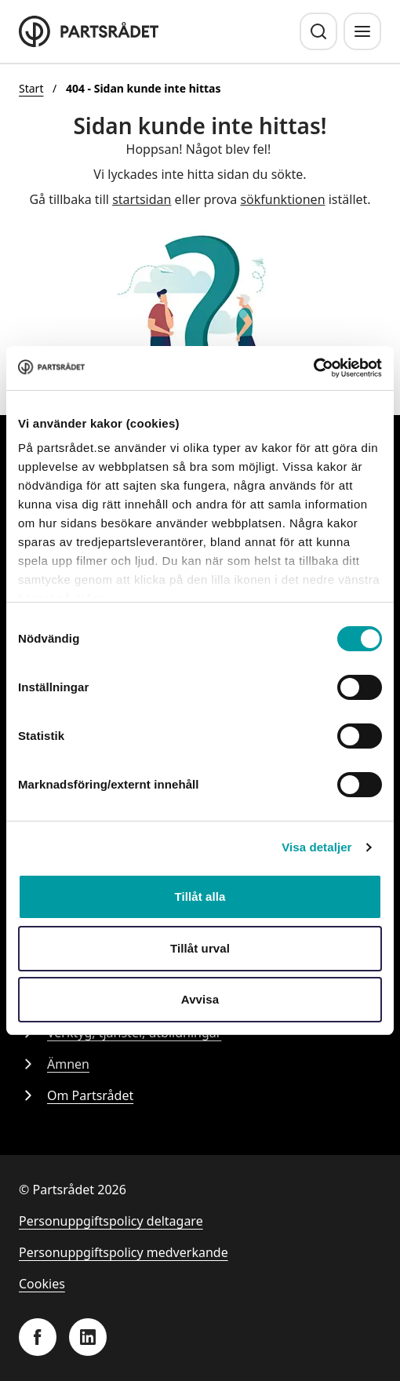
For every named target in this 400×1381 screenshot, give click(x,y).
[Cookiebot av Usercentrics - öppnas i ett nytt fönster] (313, 368)
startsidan (141, 199)
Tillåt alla (199, 896)
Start (31, 88)
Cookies (42, 1283)
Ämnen (54, 1064)
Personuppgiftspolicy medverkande (123, 1252)
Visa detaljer (316, 847)
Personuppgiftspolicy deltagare (111, 1221)
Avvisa (200, 999)
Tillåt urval (200, 948)
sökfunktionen (282, 199)
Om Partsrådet (76, 1095)
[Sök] (318, 31)
